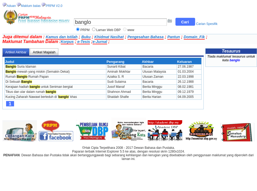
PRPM (85, 30)
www (130, 30)
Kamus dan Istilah (62, 37)
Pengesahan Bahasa (146, 37)
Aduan (11, 6)
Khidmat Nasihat (109, 37)
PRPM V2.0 (54, 6)
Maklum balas (31, 6)
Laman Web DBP (108, 30)
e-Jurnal (100, 42)
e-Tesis (83, 42)
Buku (86, 37)
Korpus (67, 42)
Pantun (173, 37)
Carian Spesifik (206, 24)
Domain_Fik (194, 37)
